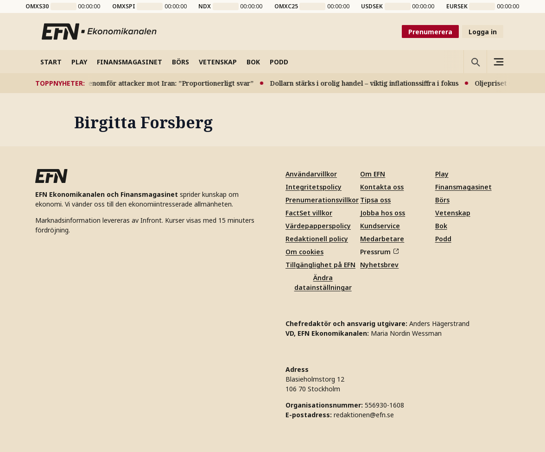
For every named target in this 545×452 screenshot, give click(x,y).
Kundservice (380, 225)
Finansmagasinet (463, 186)
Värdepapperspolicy (318, 225)
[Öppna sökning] (475, 61)
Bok (441, 225)
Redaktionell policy (316, 238)
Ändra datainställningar (323, 282)
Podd (443, 238)
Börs (442, 199)
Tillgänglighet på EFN (320, 264)
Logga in (483, 31)
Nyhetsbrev (379, 264)
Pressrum (379, 251)
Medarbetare (382, 238)
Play (442, 174)
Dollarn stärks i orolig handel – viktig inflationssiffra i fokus (371, 83)
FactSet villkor (308, 212)
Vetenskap (452, 212)
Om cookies (304, 251)
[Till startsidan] (100, 31)
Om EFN (372, 174)
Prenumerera (430, 31)
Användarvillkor (311, 174)
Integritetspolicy (313, 186)
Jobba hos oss (382, 212)
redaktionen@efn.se (364, 414)
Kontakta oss (382, 186)
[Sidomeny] (498, 61)
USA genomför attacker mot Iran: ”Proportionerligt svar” (168, 83)
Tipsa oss (375, 199)
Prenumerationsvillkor (322, 199)
